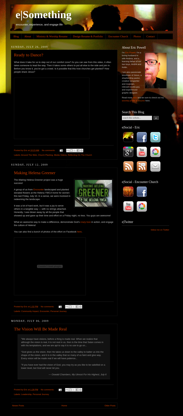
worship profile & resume (133, 100)
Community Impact (30, 311)
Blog (16, 36)
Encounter (38, 189)
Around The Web (29, 155)
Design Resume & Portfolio (88, 36)
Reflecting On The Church (80, 155)
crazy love (85, 222)
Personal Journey (58, 311)
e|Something (43, 14)
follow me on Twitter (160, 230)
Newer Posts (18, 405)
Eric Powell (130, 52)
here (79, 231)
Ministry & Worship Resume (51, 36)
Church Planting (45, 155)
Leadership (26, 394)
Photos (137, 36)
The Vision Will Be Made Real (40, 329)
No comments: (49, 150)
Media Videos (60, 155)
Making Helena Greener (34, 172)
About (27, 36)
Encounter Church (118, 36)
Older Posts (110, 405)
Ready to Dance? (28, 55)
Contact (150, 36)
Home (64, 405)
